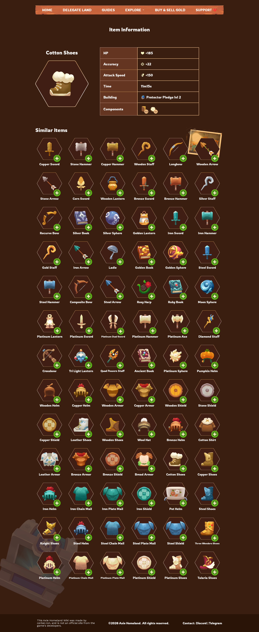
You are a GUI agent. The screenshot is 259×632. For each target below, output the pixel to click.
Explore (135, 10)
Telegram (215, 623)
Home (47, 10)
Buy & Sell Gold (170, 10)
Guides (108, 10)
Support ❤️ (206, 10)
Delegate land (77, 10)
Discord (201, 623)
